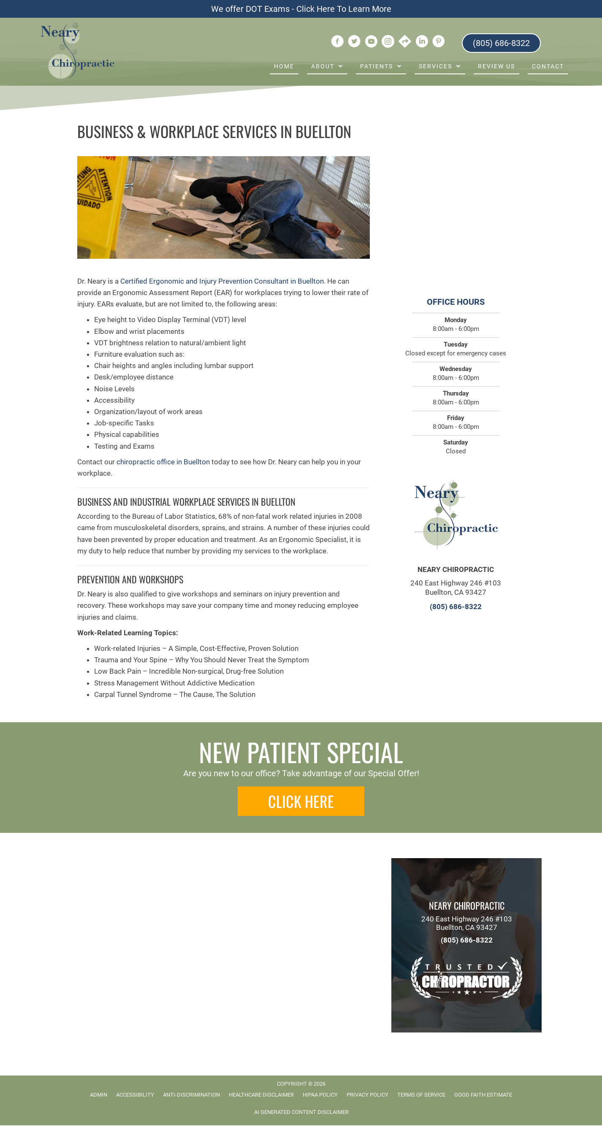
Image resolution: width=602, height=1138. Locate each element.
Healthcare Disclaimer (261, 1095)
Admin (98, 1095)
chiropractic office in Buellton (163, 462)
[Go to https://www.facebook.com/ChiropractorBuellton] (337, 42)
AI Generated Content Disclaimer (301, 1112)
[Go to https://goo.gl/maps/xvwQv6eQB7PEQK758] (405, 42)
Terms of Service (421, 1095)
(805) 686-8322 (456, 606)
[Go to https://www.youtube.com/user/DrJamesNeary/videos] (371, 42)
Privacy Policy (367, 1095)
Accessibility (135, 1095)
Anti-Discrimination (191, 1095)
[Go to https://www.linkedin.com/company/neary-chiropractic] (421, 42)
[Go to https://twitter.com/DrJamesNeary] (354, 42)
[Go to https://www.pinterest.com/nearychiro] (438, 42)
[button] (301, 801)
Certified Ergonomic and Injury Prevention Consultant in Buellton (222, 281)
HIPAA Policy (320, 1095)
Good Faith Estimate (483, 1095)
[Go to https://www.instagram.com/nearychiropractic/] (388, 42)
